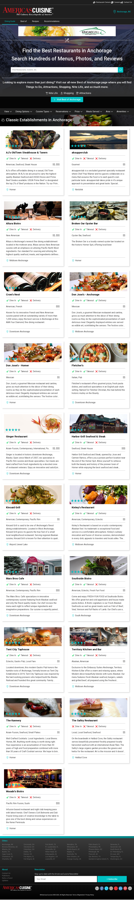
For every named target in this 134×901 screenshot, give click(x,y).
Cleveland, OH (29, 847)
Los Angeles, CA (51, 857)
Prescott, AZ (93, 854)
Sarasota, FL (114, 844)
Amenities (123, 111)
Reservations (63, 111)
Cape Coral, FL (7, 854)
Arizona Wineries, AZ (10, 847)
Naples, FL (71, 852)
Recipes (35, 21)
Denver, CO (28, 854)
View (8, 111)
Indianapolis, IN (51, 854)
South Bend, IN (115, 849)
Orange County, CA (74, 859)
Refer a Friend (7, 878)
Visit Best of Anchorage (67, 99)
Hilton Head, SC (51, 852)
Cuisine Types (44, 111)
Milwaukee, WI (72, 847)
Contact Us (126, 2)
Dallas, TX (27, 852)
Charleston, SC (7, 857)
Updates (5, 880)
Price (78, 111)
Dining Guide (10, 21)
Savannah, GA (115, 847)
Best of (24, 21)
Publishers (6, 876)
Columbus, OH (29, 849)
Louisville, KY (50, 859)
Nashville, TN (72, 854)
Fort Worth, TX (50, 844)
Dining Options (23, 111)
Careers (115, 2)
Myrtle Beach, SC (73, 849)
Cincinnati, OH (29, 844)
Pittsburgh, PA (94, 852)
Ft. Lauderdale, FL (51, 847)
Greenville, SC (50, 849)
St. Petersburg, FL (116, 852)
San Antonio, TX (94, 857)
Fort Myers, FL (29, 857)
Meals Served (94, 111)
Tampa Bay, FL (115, 857)
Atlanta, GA (6, 849)
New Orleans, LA (73, 857)
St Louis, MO (115, 854)
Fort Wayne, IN (29, 859)
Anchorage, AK (122, 11)
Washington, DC (116, 859)
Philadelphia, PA (94, 847)
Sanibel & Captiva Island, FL (99, 859)
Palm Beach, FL (94, 844)
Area (109, 111)
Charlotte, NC (7, 859)
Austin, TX (6, 852)
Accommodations (51, 21)
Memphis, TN (72, 844)
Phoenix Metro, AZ (95, 849)
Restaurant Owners (102, 2)
